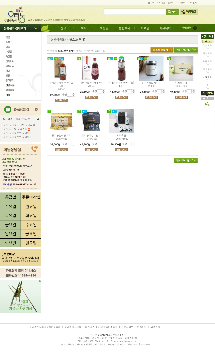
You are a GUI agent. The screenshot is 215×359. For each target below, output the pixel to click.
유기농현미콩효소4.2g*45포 (61, 137)
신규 (63, 28)
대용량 (104, 28)
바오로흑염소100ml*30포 (121, 137)
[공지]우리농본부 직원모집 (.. (18, 133)
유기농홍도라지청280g (151, 84)
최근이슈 (7, 119)
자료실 (145, 28)
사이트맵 (192, 2)
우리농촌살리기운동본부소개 (45, 326)
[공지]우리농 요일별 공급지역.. (19, 125)
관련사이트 (127, 326)
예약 (83, 28)
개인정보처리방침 (108, 326)
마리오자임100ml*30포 (181, 84)
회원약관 (90, 326)
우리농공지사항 (72, 326)
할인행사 (124, 28)
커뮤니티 (165, 28)
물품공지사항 (23, 119)
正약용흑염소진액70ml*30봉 (91, 137)
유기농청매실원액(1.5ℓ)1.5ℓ (121, 84)
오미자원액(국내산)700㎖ (91, 84)
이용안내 (171, 2)
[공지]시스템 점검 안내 (16, 129)
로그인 (151, 2)
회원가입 (160, 2)
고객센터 (181, 2)
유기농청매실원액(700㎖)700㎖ (61, 86)
